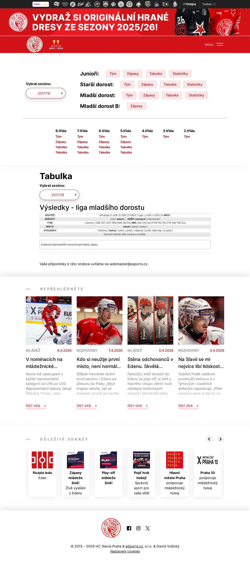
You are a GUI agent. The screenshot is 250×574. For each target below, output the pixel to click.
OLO (149, 222)
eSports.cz (134, 546)
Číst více (36, 405)
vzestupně (153, 218)
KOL (128, 222)
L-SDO (156, 215)
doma (135, 226)
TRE (178, 222)
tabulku (117, 234)
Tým (113, 73)
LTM (144, 222)
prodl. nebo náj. (153, 230)
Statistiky (180, 73)
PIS (164, 222)
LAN (139, 222)
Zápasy (133, 73)
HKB (119, 222)
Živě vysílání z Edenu (75, 473)
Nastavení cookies (125, 551)
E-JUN (113, 215)
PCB (154, 222)
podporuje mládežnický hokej (174, 473)
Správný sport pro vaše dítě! (141, 473)
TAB (174, 222)
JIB (124, 222)
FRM (114, 222)
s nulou (167, 230)
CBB (98, 222)
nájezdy (139, 230)
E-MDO (132, 215)
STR (169, 222)
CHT (108, 222)
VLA (183, 222)
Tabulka (155, 73)
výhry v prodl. (125, 230)
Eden (42, 465)
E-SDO (122, 215)
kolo (113, 218)
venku (143, 226)
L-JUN (147, 215)
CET (103, 222)
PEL (160, 222)
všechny (89, 222)
